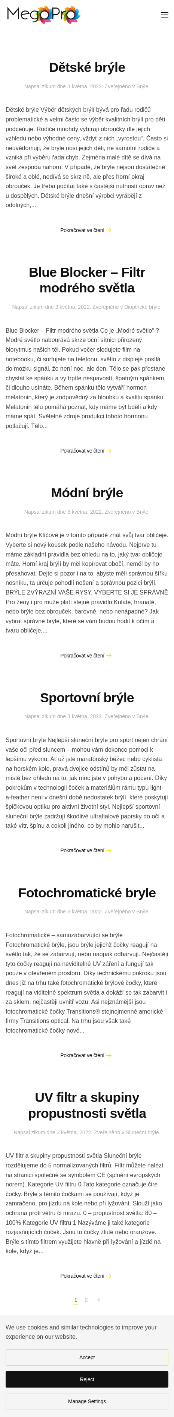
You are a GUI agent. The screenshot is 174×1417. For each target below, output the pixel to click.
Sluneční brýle (142, 1132)
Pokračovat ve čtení (82, 230)
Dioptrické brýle (142, 307)
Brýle (142, 86)
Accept (87, 1357)
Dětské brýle (87, 67)
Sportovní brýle (87, 697)
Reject (87, 1379)
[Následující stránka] (98, 1300)
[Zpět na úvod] (43, 15)
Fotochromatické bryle (87, 892)
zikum (49, 86)
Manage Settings (87, 1401)
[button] (164, 15)
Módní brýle (87, 492)
